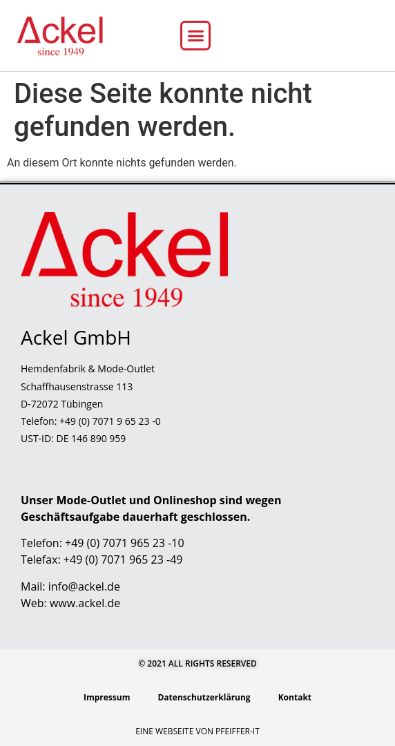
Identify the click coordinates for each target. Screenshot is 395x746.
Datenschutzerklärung (203, 697)
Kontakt (294, 697)
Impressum (107, 697)
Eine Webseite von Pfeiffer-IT (197, 731)
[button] (195, 36)
